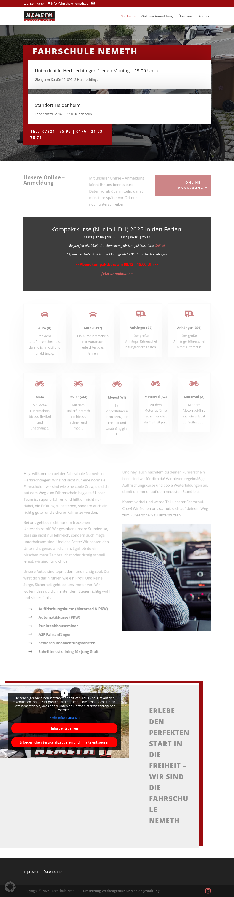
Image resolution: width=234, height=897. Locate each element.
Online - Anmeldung (190, 185)
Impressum (31, 871)
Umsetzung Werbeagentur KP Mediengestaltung (121, 891)
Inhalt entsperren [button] (64, 728)
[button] (10, 887)
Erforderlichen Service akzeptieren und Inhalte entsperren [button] (64, 742)
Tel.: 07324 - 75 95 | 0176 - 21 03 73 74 (66, 134)
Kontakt (204, 16)
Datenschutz (53, 871)
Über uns (185, 16)
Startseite (128, 16)
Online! (160, 245)
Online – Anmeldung (157, 16)
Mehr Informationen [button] (64, 718)
